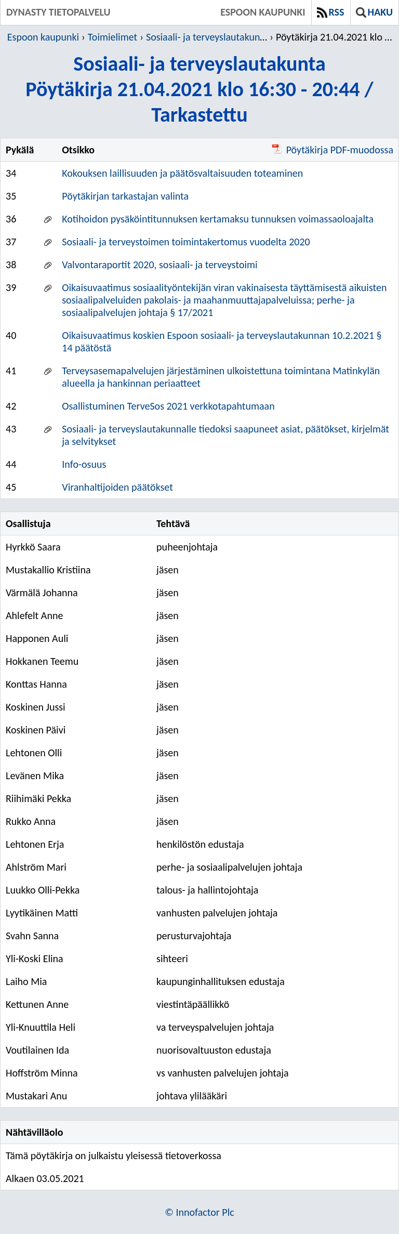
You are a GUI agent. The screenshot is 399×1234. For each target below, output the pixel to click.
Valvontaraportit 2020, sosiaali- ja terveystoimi (159, 264)
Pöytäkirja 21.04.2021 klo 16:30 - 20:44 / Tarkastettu (336, 37)
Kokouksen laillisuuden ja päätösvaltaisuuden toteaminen (182, 173)
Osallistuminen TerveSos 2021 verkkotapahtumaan (168, 406)
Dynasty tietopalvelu (58, 12)
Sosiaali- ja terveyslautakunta (207, 37)
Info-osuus (84, 464)
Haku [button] (374, 12)
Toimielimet (112, 37)
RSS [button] (330, 12)
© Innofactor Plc (199, 1212)
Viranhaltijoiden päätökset (117, 487)
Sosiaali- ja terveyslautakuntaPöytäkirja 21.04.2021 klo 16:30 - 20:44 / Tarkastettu (199, 89)
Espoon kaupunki (262, 12)
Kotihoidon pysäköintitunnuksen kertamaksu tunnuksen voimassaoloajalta (218, 219)
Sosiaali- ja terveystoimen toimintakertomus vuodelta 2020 (186, 241)
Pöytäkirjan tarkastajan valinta (125, 196)
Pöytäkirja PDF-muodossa (332, 149)
